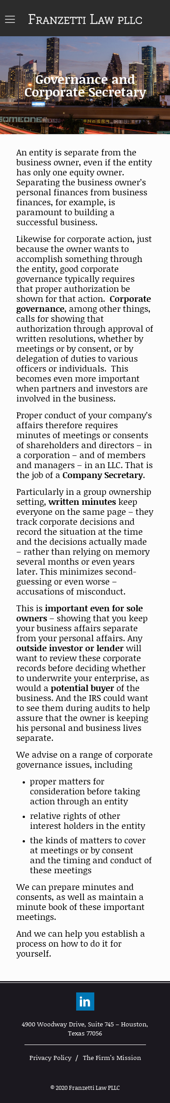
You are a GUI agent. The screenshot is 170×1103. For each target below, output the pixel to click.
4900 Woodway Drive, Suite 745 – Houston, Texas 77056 (85, 1028)
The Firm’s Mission (112, 1057)
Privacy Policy (50, 1057)
